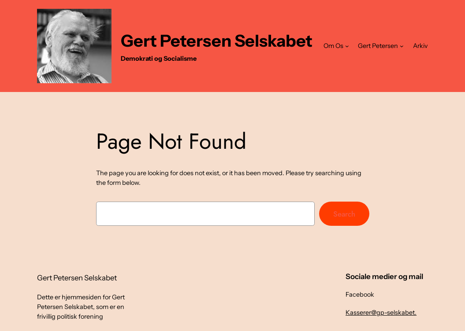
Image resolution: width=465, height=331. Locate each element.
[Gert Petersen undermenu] (402, 46)
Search (344, 214)
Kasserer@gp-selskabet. (381, 312)
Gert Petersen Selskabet (216, 41)
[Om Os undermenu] (347, 46)
